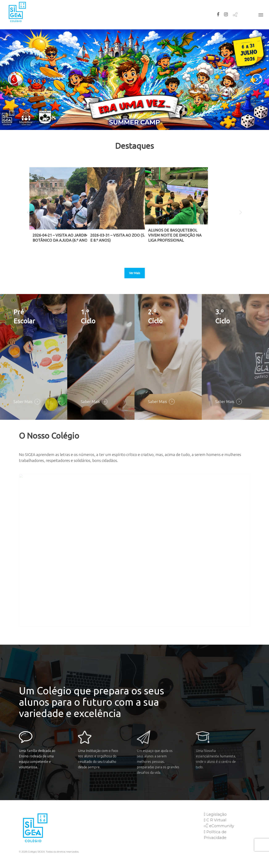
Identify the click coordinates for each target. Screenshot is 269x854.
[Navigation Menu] (260, 14)
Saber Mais (23, 401)
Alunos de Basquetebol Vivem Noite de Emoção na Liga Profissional (206, 235)
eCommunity (221, 826)
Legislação (216, 814)
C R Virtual (216, 820)
